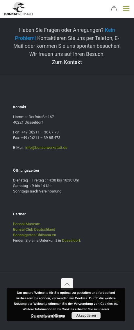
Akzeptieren (86, 316)
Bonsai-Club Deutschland (34, 229)
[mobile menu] (126, 9)
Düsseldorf (71, 240)
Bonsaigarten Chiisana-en (34, 235)
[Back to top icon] (67, 284)
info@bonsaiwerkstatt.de (46, 147)
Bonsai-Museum (26, 224)
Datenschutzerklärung (48, 315)
